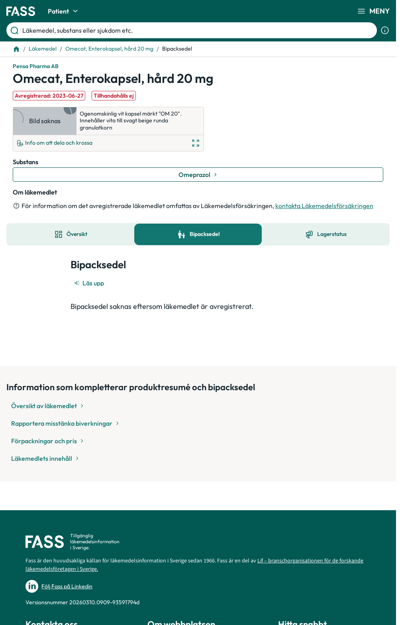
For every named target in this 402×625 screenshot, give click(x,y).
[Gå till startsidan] (20, 11)
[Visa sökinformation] (385, 30)
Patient (64, 11)
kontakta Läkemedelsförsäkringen (324, 206)
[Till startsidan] (16, 49)
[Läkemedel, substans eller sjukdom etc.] (198, 30)
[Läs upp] (90, 283)
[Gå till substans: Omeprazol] (198, 174)
